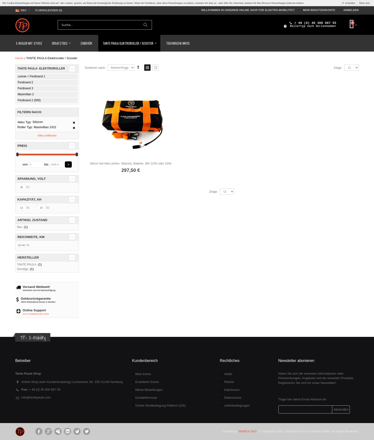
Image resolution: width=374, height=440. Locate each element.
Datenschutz (232, 397)
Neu (19, 227)
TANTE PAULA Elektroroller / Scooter (128, 43)
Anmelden (351, 10)
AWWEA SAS (247, 431)
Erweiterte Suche (147, 382)
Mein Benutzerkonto (319, 10)
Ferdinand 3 (25, 88)
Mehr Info (364, 2)
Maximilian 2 (26, 94)
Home (19, 58)
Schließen (349, 2)
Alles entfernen (47, 135)
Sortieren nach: (95, 67)
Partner (229, 382)
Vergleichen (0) (48, 10)
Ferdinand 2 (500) (29, 100)
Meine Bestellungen (148, 390)
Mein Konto (143, 374)
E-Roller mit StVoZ (29, 43)
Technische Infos (178, 43)
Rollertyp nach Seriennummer (313, 26)
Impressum (231, 390)
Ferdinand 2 (25, 82)
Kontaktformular (146, 397)
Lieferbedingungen (237, 405)
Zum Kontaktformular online (36, 314)
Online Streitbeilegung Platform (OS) (160, 405)
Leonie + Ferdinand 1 (31, 76)
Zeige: (338, 67)
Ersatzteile (59, 43)
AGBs (228, 374)
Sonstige (22, 269)
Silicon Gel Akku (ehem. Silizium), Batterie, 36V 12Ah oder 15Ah (129, 160)
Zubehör (86, 43)
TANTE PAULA (26, 264)
